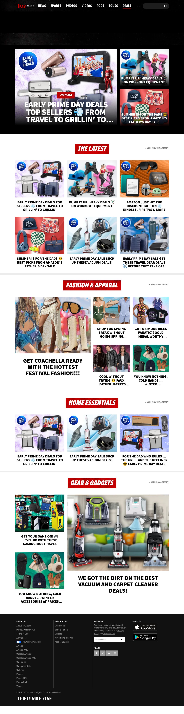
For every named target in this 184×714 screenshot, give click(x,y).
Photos (68, 51)
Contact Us (60, 633)
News (22, 51)
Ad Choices (21, 645)
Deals (156, 51)
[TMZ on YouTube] (109, 661)
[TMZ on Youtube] (26, 5)
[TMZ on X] (21, 5)
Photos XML (21, 690)
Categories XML (23, 674)
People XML (21, 686)
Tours (135, 51)
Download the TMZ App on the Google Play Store (145, 645)
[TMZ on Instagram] (31, 5)
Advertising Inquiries (64, 645)
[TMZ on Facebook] (17, 5)
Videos (92, 51)
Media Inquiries (62, 649)
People (19, 682)
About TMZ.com (23, 633)
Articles (19, 653)
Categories (21, 670)
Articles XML (22, 658)
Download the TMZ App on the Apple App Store (145, 635)
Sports (44, 51)
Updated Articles (23, 662)
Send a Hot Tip (61, 637)
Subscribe (122, 647)
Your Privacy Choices (28, 649)
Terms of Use (22, 641)
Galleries (20, 678)
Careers (58, 641)
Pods (114, 51)
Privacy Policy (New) (25, 637)
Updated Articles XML (26, 666)
